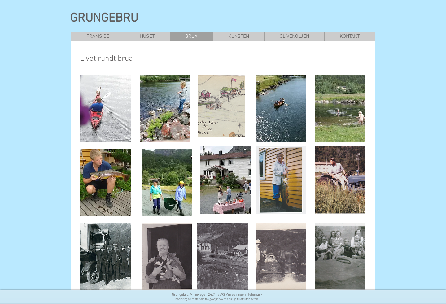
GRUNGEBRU (104, 18)
